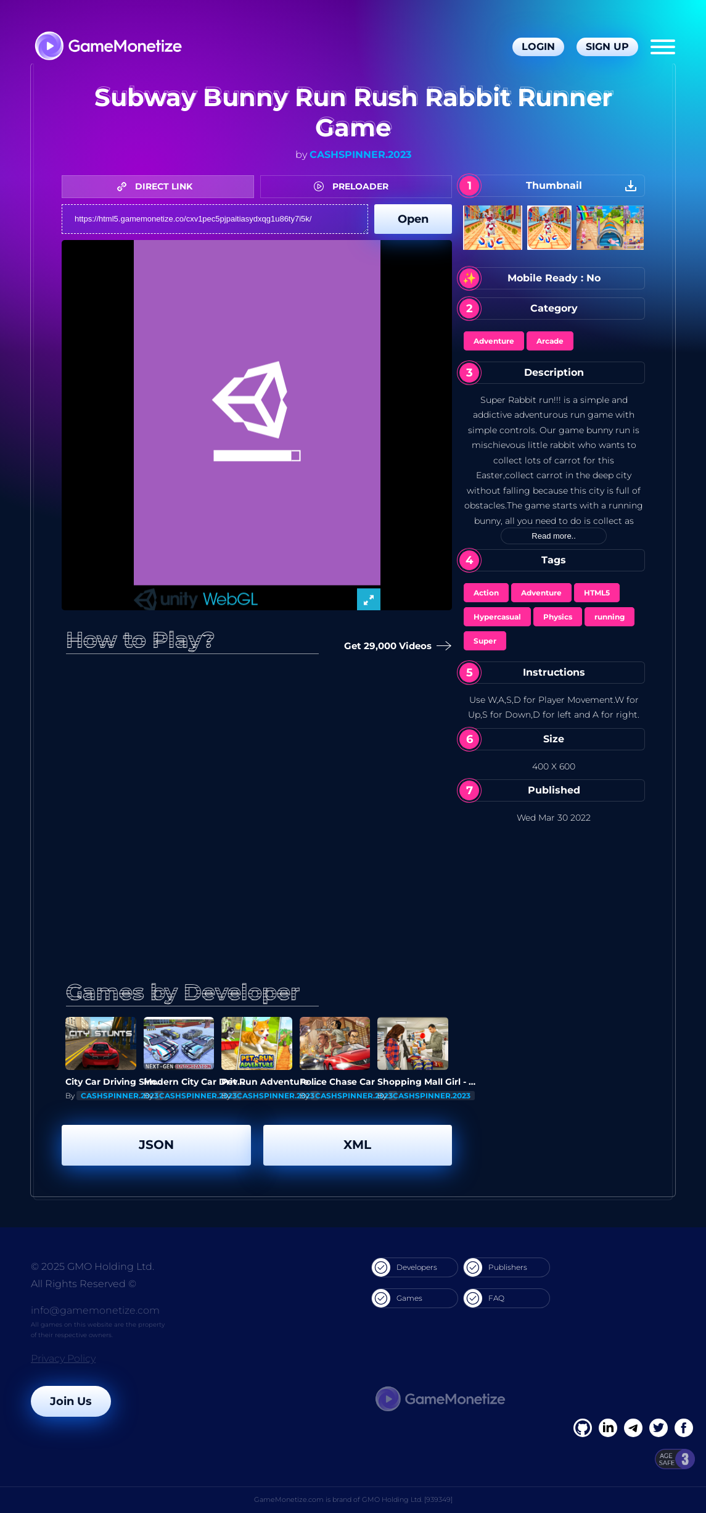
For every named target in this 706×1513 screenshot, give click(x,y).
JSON (156, 1144)
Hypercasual (497, 616)
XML (357, 1144)
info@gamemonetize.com (95, 1310)
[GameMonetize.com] (107, 47)
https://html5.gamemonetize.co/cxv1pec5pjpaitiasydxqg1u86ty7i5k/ (215, 219)
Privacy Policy (63, 1358)
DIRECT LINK (157, 186)
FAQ (484, 1298)
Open (413, 219)
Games (397, 1298)
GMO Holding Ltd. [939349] (407, 1499)
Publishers (495, 1267)
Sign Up (607, 46)
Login (538, 46)
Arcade (550, 341)
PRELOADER (354, 186)
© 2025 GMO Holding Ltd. (92, 1266)
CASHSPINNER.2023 (360, 154)
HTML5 (597, 592)
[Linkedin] (633, 1428)
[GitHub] (684, 1428)
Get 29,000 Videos (394, 646)
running (609, 616)
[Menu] (663, 46)
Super (485, 640)
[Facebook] (582, 1428)
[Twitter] (658, 1428)
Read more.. (554, 536)
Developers (404, 1267)
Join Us (71, 1401)
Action (486, 592)
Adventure (494, 341)
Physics (557, 616)
